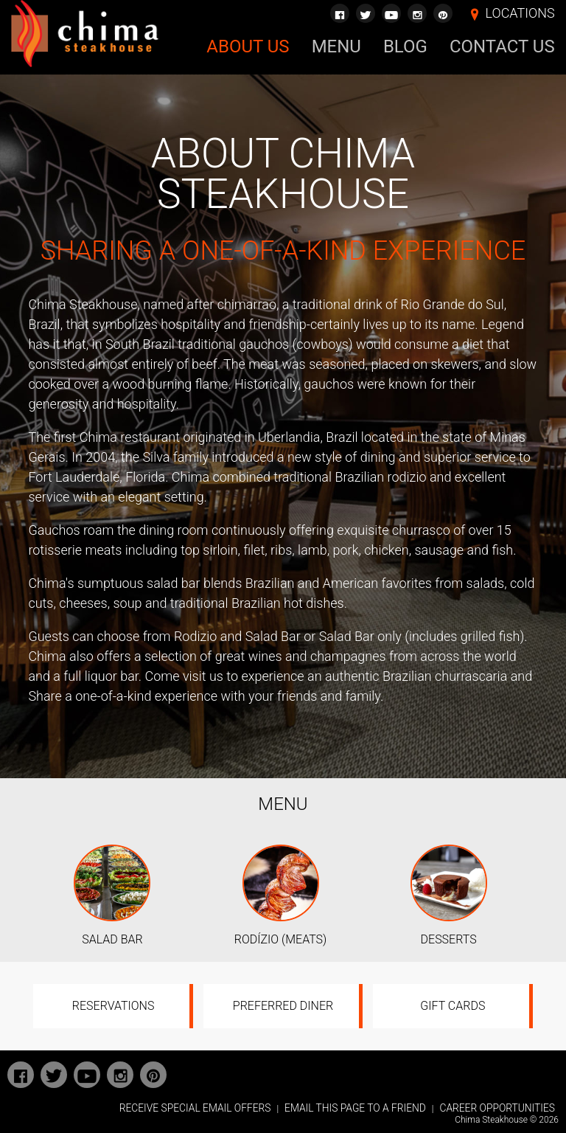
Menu (336, 46)
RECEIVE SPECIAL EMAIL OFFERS (195, 1108)
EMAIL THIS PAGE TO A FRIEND (355, 1108)
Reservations (113, 1006)
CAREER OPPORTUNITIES (497, 1108)
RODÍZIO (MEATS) (280, 939)
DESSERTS (449, 939)
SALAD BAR (112, 939)
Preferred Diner (283, 1006)
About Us (247, 46)
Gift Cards (452, 1006)
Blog (405, 46)
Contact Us (502, 46)
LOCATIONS (520, 13)
